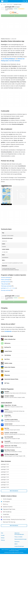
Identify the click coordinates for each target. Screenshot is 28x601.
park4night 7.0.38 (5, 482)
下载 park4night (4, 283)
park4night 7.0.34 (5, 487)
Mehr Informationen (14, 490)
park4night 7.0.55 (5, 464)
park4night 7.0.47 (5, 472)
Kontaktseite (8, 331)
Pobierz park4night (5, 279)
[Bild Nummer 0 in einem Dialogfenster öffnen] (6, 195)
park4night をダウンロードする (8, 288)
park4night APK (12, 7)
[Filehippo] (4, 1)
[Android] (4, 4)
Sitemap (3, 540)
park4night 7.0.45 (5, 474)
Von (9, 8)
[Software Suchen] (24, 1)
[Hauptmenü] (27, 1)
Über (2, 533)
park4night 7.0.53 (5, 466)
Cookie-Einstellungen (19, 546)
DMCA (16, 543)
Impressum (17, 541)
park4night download (5, 281)
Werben (2, 537)
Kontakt (2, 535)
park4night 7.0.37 (5, 484)
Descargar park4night (6, 290)
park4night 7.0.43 (5, 477)
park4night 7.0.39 (5, 479)
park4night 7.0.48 (5, 469)
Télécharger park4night (6, 286)
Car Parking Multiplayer (9, 58)
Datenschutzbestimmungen (21, 539)
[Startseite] (1, 4)
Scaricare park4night (5, 277)
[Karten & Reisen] (9, 4)
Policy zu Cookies (18, 536)
